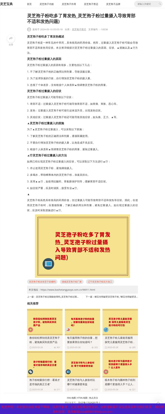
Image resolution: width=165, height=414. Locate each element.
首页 (29, 4)
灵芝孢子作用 (69, 4)
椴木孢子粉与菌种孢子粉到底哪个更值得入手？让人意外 (120, 384)
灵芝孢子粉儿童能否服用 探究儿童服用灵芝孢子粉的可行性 (120, 342)
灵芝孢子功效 (47, 4)
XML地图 (71, 397)
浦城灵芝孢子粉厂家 (72, 281)
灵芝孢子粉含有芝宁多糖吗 (42, 281)
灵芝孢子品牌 (113, 4)
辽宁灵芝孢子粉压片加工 (100, 281)
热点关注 (93, 397)
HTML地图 (82, 397)
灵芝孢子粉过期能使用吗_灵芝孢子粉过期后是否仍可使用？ (65, 296)
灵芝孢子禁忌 (91, 4)
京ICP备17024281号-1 (89, 402)
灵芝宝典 (6, 4)
